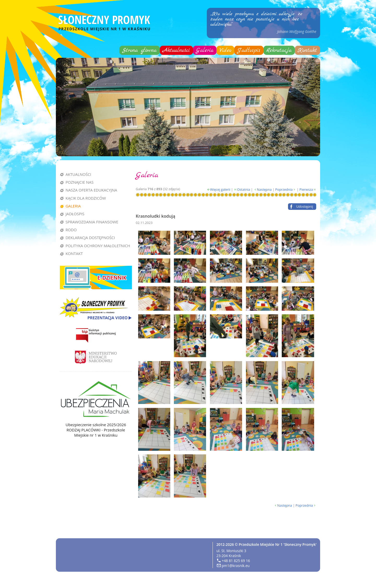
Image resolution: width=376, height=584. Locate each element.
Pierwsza (306, 189)
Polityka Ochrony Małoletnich (98, 245)
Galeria (205, 50)
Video (225, 50)
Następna (264, 189)
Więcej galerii (220, 189)
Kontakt (307, 50)
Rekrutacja (279, 50)
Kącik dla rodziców (86, 198)
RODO (71, 229)
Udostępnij (304, 206)
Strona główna (139, 50)
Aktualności (176, 50)
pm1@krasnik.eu (236, 565)
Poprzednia (284, 189)
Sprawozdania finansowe (92, 221)
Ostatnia (243, 189)
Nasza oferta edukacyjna (91, 190)
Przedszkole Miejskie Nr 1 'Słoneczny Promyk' (277, 544)
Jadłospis (248, 50)
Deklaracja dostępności (90, 237)
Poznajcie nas (79, 182)
